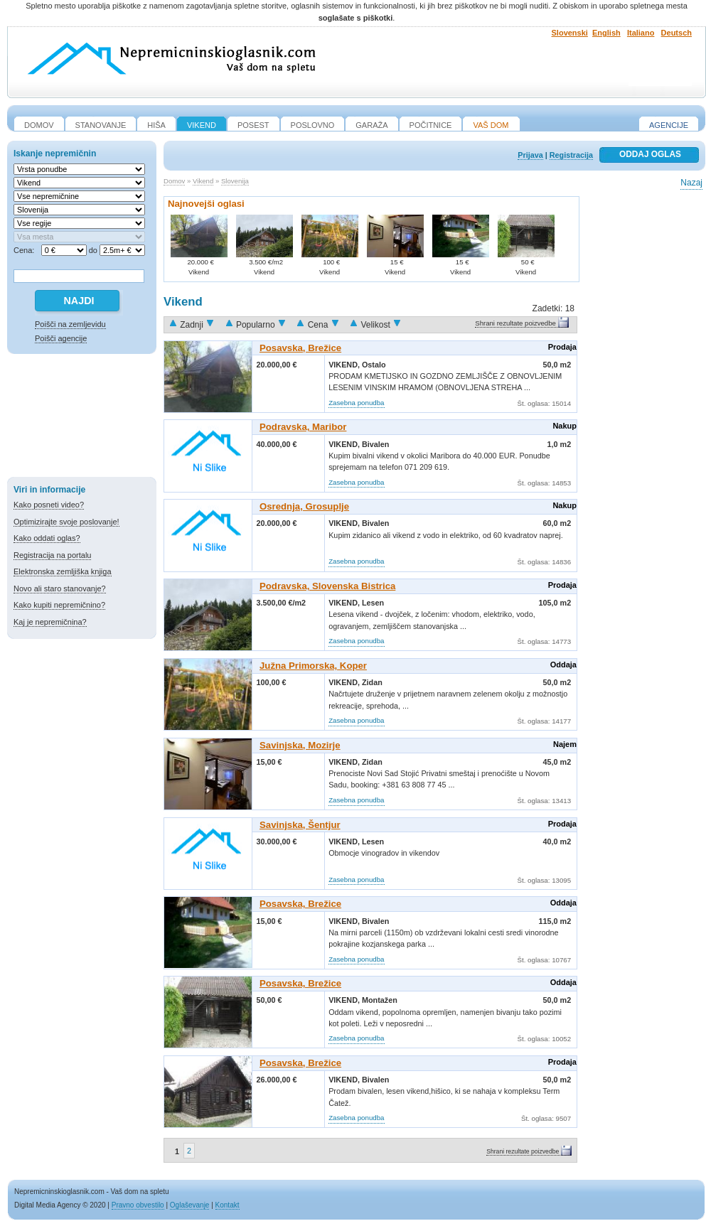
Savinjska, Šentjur (300, 824)
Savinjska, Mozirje (300, 745)
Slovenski (570, 32)
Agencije (668, 125)
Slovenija (235, 181)
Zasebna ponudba (356, 403)
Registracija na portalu (52, 555)
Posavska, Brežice (300, 348)
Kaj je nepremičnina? (50, 622)
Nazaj (691, 183)
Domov (174, 181)
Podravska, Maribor (303, 426)
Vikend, (345, 364)
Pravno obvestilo (138, 1205)
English (606, 32)
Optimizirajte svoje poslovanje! (66, 521)
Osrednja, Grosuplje (304, 506)
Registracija (571, 155)
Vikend (203, 181)
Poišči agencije (61, 338)
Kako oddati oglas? (47, 538)
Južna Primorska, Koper (313, 665)
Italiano (641, 32)
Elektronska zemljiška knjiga (63, 571)
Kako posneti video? (49, 504)
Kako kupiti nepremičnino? (59, 605)
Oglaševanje (190, 1205)
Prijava (530, 155)
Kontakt (227, 1205)
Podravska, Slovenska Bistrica (327, 586)
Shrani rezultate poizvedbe (515, 323)
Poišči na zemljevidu (70, 324)
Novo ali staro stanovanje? (60, 588)
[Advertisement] (82, 418)
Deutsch (676, 32)
